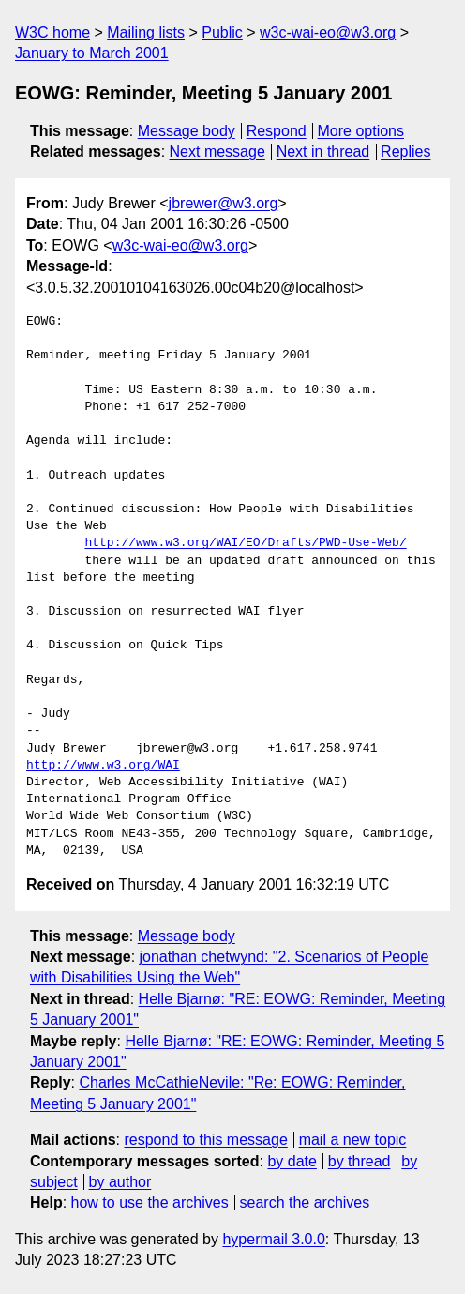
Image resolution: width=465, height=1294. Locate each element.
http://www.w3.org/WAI (103, 765)
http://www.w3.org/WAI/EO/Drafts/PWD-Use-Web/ (245, 543)
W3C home (52, 32)
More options (361, 131)
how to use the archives (150, 1202)
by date (291, 1161)
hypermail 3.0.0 (273, 1239)
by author (120, 1182)
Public (222, 32)
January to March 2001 (92, 53)
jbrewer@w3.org (223, 203)
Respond (277, 131)
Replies (405, 152)
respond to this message (205, 1140)
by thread (359, 1161)
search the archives (305, 1202)
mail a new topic (353, 1140)
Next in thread (323, 152)
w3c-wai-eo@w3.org (328, 32)
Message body (186, 131)
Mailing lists (146, 32)
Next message (217, 152)
